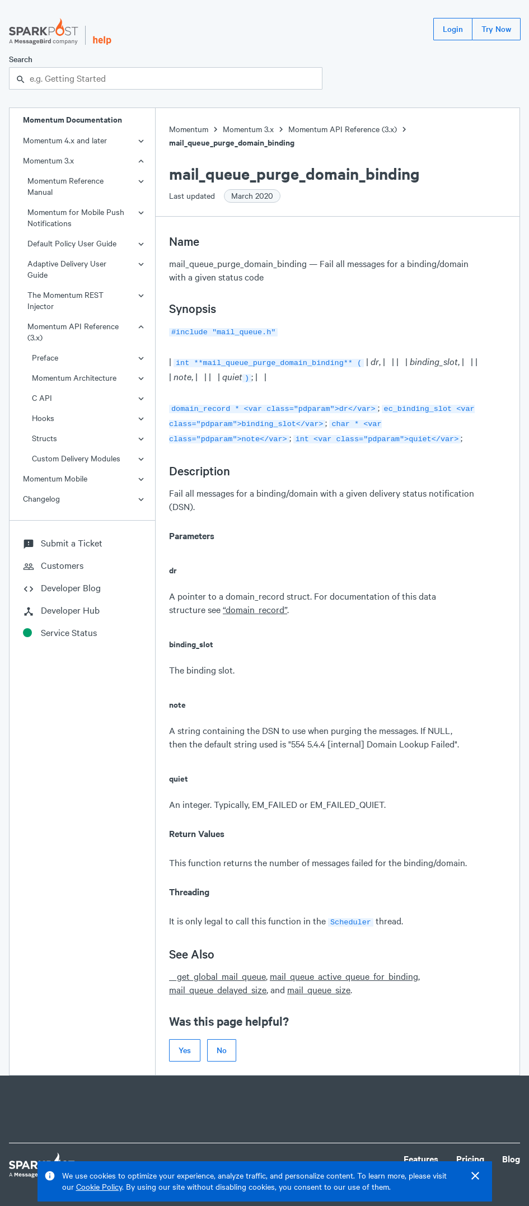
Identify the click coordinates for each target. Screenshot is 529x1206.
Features (421, 1151)
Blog (511, 1151)
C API (42, 397)
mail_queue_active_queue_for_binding (344, 968)
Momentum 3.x (48, 160)
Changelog (41, 498)
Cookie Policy (99, 1186)
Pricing (470, 1151)
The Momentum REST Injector (65, 300)
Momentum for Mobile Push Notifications (75, 217)
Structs (44, 438)
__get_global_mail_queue (217, 968)
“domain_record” (255, 603)
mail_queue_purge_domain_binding (231, 142)
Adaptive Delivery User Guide (66, 269)
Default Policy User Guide (71, 243)
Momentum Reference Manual (65, 186)
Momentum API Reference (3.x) (73, 332)
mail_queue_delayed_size (217, 982)
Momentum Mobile (55, 478)
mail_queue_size (318, 982)
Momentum (188, 129)
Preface (45, 357)
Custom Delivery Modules (76, 458)
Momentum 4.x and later (65, 140)
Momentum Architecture (74, 377)
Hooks (43, 418)
